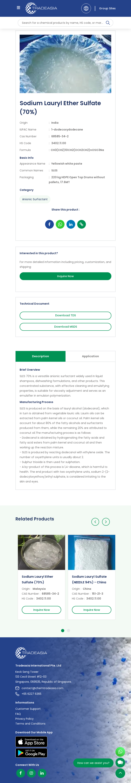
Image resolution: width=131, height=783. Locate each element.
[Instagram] (31, 773)
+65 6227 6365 (28, 694)
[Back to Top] (120, 774)
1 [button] (62, 631)
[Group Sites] (105, 8)
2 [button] (68, 631)
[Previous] (95, 522)
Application (90, 356)
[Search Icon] (108, 23)
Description (40, 356)
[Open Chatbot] (120, 764)
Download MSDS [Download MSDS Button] (65, 327)
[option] (40, 577)
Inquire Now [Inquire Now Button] (65, 276)
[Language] (86, 8)
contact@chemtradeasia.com (39, 688)
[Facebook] (20, 773)
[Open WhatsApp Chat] (120, 753)
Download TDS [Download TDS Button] (65, 315)
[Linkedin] (42, 773)
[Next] (106, 522)
